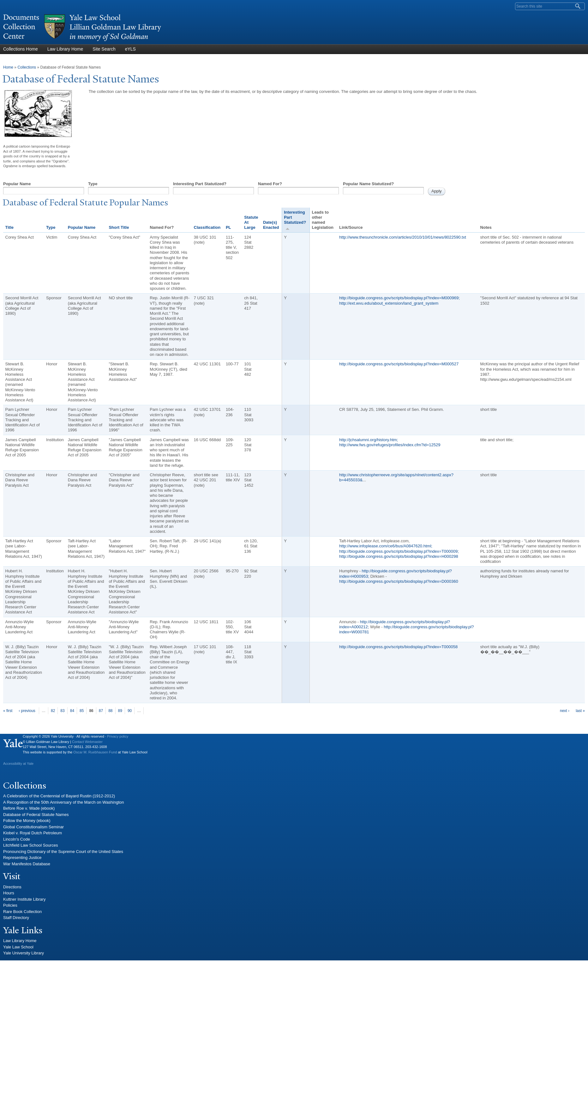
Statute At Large (251, 222)
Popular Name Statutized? (368, 183)
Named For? (270, 183)
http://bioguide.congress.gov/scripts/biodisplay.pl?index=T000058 (398, 646)
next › (564, 711)
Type (92, 183)
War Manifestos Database (26, 863)
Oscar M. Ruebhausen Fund (95, 752)
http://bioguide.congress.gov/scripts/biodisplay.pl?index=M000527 (399, 364)
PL (228, 227)
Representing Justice (22, 857)
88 (110, 711)
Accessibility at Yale (18, 763)
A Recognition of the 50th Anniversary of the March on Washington (63, 802)
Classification (207, 227)
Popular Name (17, 183)
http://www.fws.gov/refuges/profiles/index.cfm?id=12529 (389, 444)
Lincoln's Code (16, 839)
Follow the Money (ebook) (27, 820)
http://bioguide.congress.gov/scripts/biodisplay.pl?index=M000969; (399, 297)
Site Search (104, 49)
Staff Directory (16, 917)
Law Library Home (65, 49)
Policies (10, 905)
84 (72, 711)
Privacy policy (117, 736)
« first (7, 711)
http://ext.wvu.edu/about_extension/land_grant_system (388, 303)
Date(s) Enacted (271, 225)
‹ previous (27, 711)
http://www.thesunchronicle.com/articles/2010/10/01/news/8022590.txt (402, 237)
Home (8, 67)
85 (82, 711)
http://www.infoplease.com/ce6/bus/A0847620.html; (385, 546)
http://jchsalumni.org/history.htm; (368, 439)
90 (130, 711)
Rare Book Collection (22, 911)
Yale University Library (23, 953)
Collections (26, 67)
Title (9, 227)
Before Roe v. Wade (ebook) (29, 808)
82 (53, 711)
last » (580, 711)
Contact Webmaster (87, 742)
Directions (12, 887)
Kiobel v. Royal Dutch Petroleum (32, 833)
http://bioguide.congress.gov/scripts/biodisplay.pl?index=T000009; (399, 551)
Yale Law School (18, 947)
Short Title (119, 227)
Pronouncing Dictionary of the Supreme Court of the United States (63, 851)
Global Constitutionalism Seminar (33, 827)
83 (62, 711)
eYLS (130, 49)
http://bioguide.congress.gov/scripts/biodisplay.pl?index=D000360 (398, 581)
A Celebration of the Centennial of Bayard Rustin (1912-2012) (59, 796)
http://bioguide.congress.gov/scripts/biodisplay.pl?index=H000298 (398, 556)
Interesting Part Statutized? (199, 183)
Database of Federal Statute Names (36, 814)
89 (120, 711)
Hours (8, 893)
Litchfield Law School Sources (30, 845)
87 (101, 711)
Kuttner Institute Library (24, 899)
